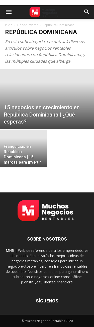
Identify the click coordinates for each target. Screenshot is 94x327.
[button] (9, 12)
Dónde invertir (27, 25)
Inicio (9, 25)
